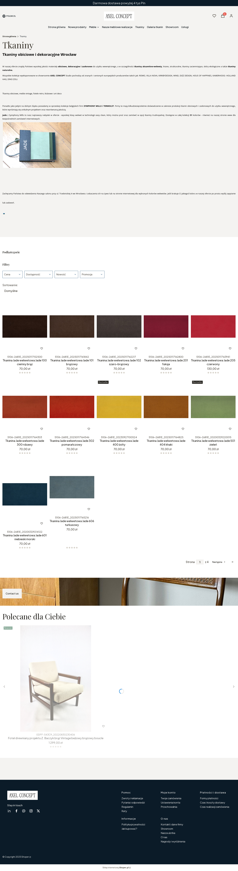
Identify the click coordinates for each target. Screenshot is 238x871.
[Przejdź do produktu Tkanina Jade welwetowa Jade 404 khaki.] (166, 406)
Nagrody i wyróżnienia (173, 841)
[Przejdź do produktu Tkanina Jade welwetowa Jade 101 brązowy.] (72, 326)
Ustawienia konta (170, 802)
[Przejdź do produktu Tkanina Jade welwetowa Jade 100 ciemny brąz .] (24, 326)
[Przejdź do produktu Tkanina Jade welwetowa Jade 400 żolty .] (119, 406)
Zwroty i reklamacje (132, 798)
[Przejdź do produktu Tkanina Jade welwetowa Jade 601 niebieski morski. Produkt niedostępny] (24, 494)
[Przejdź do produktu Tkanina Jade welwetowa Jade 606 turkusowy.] (72, 487)
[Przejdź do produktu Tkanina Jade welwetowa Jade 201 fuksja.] (166, 326)
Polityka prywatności (133, 824)
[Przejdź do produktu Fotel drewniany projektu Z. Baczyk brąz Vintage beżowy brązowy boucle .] (55, 678)
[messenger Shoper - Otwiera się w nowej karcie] (24, 811)
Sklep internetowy (115, 867)
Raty (124, 811)
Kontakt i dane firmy (172, 824)
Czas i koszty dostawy (212, 802)
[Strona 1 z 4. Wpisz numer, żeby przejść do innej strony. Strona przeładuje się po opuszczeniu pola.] (200, 562)
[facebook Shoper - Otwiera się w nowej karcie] (16, 811)
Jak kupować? (129, 828)
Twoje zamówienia (171, 798)
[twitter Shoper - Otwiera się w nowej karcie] (38, 811)
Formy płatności (209, 798)
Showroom (167, 828)
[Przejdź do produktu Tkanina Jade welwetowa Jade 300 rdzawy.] (24, 406)
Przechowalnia (169, 806)
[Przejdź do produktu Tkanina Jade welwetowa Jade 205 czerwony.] (213, 326)
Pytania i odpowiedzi (133, 802)
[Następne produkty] (219, 562)
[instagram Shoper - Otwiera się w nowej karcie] (31, 811)
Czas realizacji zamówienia (214, 806)
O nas (164, 837)
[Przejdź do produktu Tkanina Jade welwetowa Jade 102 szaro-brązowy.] (119, 326)
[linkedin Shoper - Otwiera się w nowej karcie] (9, 811)
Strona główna (9, 36)
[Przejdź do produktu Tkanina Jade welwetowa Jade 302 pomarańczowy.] (72, 406)
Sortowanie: (10, 285)
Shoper (25, 856)
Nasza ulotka (168, 833)
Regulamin (127, 806)
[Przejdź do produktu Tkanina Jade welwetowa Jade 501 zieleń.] (213, 406)
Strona (190, 561)
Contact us (12, 593)
